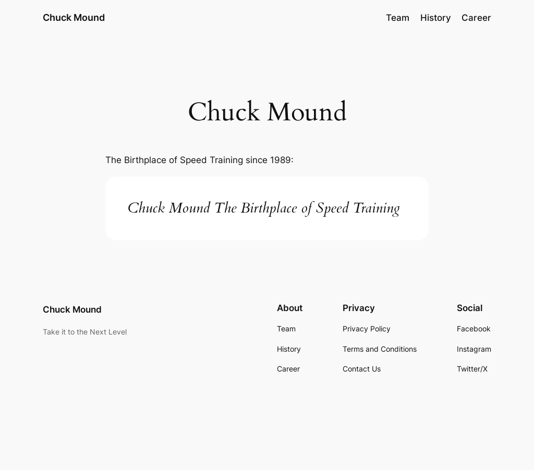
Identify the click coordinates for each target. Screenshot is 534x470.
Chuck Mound (74, 17)
